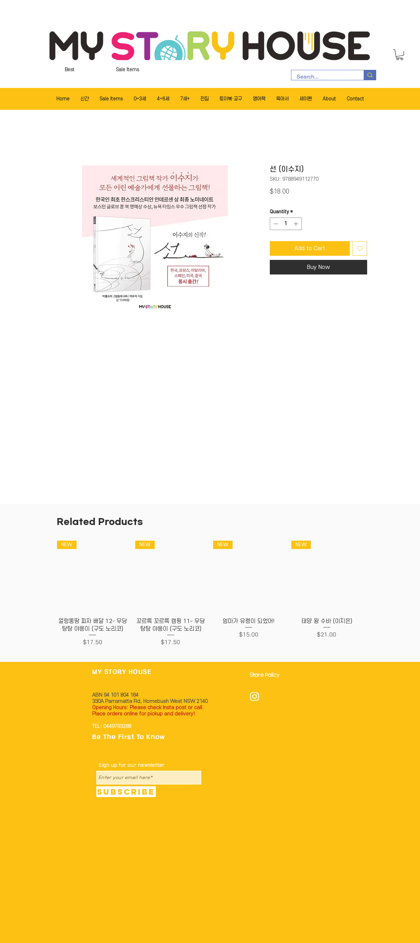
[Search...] (323, 76)
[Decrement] (275, 224)
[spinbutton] (285, 224)
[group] (210, 593)
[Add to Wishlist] (360, 248)
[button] (399, 54)
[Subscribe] (126, 791)
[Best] (69, 70)
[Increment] (296, 224)
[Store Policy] (267, 675)
